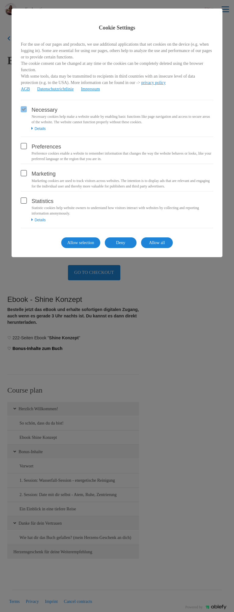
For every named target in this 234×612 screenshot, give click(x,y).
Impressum (90, 89)
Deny (120, 242)
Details (38, 129)
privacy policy (153, 82)
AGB (25, 89)
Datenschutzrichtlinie (55, 89)
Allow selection (80, 242)
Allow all (157, 242)
